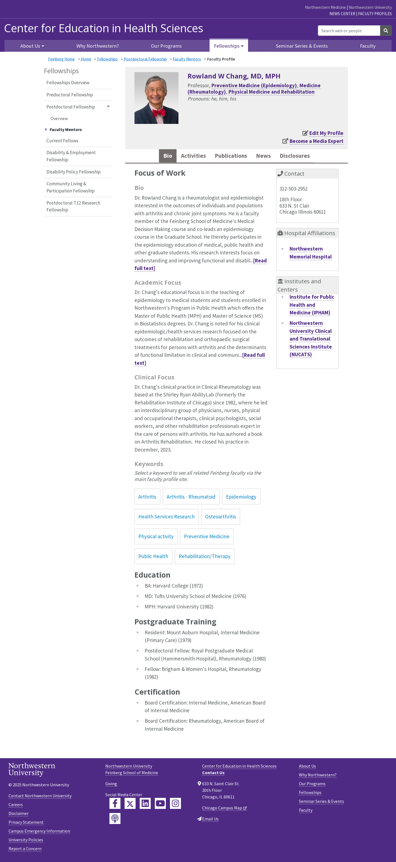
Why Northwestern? (97, 46)
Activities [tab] (187, 156)
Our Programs (166, 46)
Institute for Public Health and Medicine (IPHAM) (312, 306)
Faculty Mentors (187, 59)
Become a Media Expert (316, 141)
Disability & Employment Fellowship (71, 156)
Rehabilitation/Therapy (204, 557)
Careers (16, 806)
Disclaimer (19, 814)
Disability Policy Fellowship (73, 172)
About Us (307, 767)
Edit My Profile (326, 133)
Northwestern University (370, 7)
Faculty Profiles (375, 13)
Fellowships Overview (67, 83)
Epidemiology (241, 498)
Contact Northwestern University (40, 797)
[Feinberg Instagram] (175, 804)
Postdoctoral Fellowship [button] (70, 107)
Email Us (210, 820)
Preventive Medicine (206, 537)
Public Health (153, 557)
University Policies (26, 841)
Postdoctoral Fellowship (145, 59)
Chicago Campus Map (222, 809)
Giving (111, 785)
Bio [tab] (159, 156)
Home (86, 59)
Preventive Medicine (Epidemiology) (254, 85)
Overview (59, 118)
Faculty (368, 46)
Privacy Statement (26, 823)
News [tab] (266, 156)
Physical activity (156, 537)
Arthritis (147, 498)
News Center (342, 13)
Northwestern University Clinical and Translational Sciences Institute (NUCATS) (311, 340)
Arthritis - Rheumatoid (191, 498)
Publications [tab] (230, 156)
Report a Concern (25, 850)
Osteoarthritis (220, 518)
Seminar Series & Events (302, 46)
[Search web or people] (349, 30)
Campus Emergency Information (39, 832)
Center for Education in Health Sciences (103, 28)
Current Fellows (62, 141)
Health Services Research (166, 518)
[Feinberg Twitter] (130, 804)
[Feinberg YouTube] (160, 804)
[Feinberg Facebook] (114, 804)
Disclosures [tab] (301, 156)
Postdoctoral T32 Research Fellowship (73, 206)
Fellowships (107, 59)
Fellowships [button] (227, 46)
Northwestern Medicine (325, 7)
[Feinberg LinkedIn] (145, 804)
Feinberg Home (61, 59)
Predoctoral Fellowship (69, 95)
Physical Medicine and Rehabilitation (272, 91)
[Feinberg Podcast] (114, 819)
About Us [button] (30, 46)
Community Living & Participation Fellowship (70, 187)
